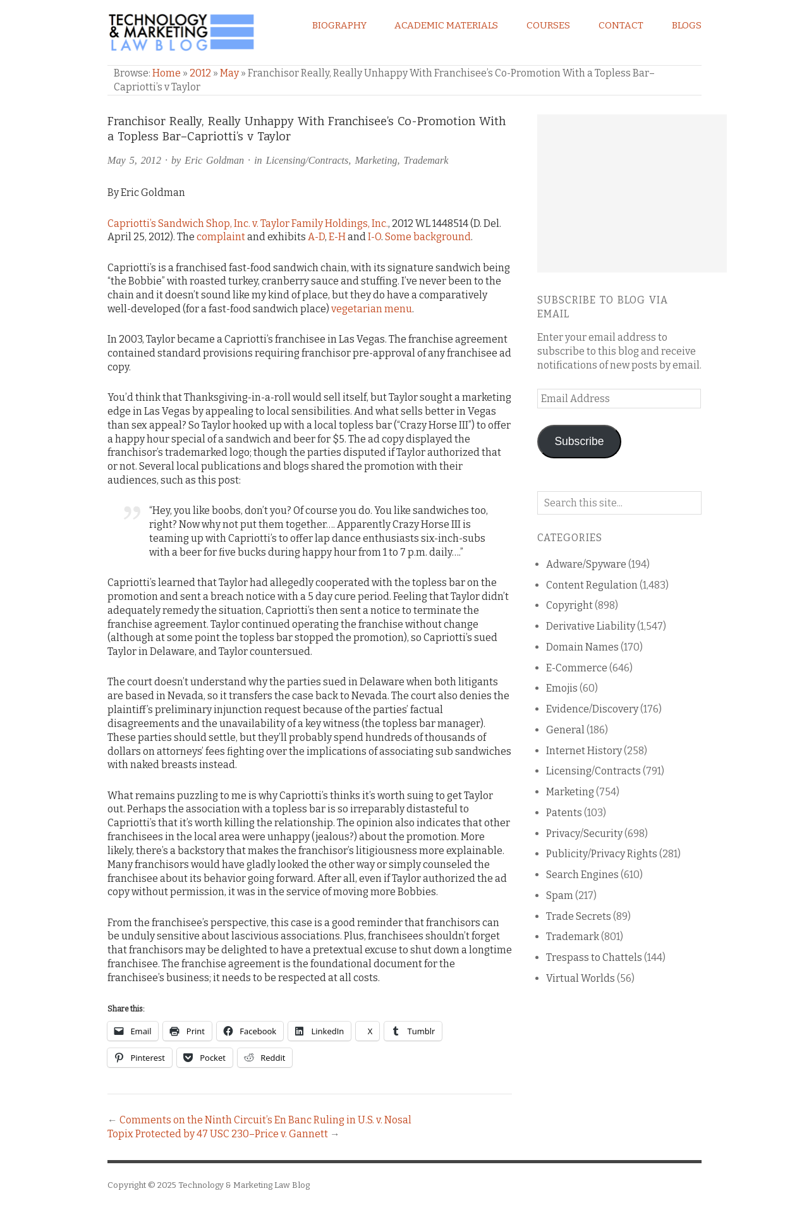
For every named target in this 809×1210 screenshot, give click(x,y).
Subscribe (579, 441)
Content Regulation (592, 585)
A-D (316, 237)
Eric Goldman (214, 160)
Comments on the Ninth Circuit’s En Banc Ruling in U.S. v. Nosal (265, 1120)
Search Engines (582, 875)
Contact (621, 25)
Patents (564, 813)
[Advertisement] (632, 193)
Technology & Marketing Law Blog (244, 1185)
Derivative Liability (590, 626)
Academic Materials (446, 25)
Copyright (569, 605)
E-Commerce (576, 668)
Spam (559, 895)
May (229, 73)
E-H (337, 237)
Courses (548, 25)
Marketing (376, 160)
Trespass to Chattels (594, 957)
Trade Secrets (578, 916)
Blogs (687, 25)
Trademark (426, 160)
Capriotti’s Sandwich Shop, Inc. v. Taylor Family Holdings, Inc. (247, 223)
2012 (200, 73)
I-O (374, 237)
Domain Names (582, 647)
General (565, 730)
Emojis (562, 688)
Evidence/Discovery (592, 709)
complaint (221, 237)
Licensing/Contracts (307, 160)
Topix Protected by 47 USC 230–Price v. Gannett (217, 1134)
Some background (428, 237)
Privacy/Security (584, 834)
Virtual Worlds (580, 978)
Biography (339, 25)
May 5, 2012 (134, 160)
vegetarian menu (371, 309)
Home (166, 73)
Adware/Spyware (586, 564)
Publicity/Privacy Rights (601, 854)
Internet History (584, 751)
